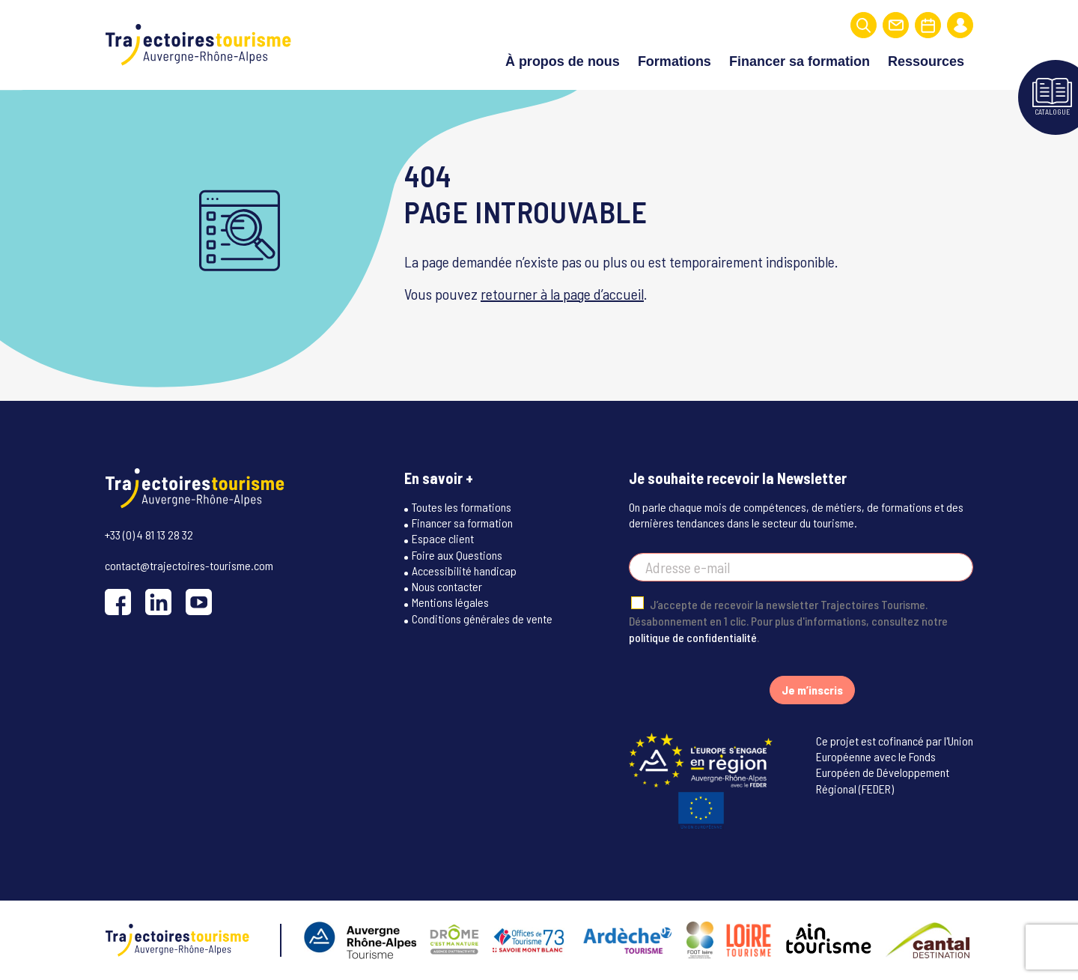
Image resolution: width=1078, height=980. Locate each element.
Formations (674, 61)
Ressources (926, 61)
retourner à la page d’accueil (562, 294)
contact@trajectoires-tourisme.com (189, 565)
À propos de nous (562, 61)
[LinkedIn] (158, 602)
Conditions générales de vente (482, 618)
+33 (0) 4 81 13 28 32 (149, 534)
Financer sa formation (799, 61)
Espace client (443, 538)
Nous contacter (447, 586)
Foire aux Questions (457, 555)
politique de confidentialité (693, 637)
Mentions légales (450, 602)
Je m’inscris (812, 690)
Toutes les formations (461, 507)
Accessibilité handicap (464, 570)
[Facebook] (118, 602)
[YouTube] (199, 602)
